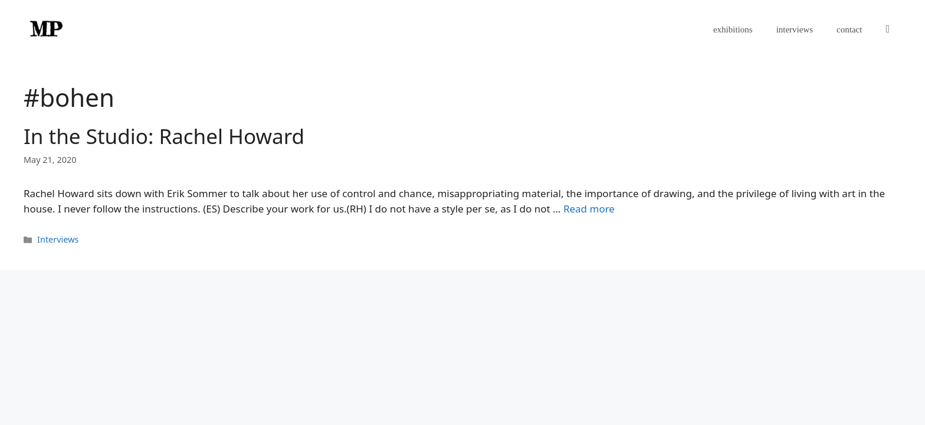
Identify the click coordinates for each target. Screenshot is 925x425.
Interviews (57, 239)
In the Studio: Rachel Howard (164, 136)
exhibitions (733, 29)
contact (849, 29)
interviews (794, 29)
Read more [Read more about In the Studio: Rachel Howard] (589, 208)
